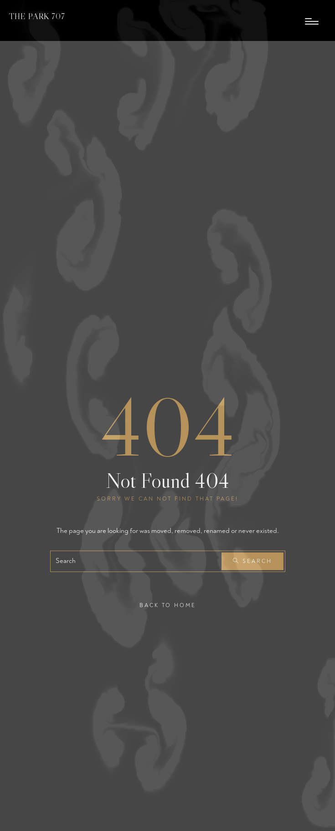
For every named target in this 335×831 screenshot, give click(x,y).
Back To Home (167, 605)
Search (252, 561)
